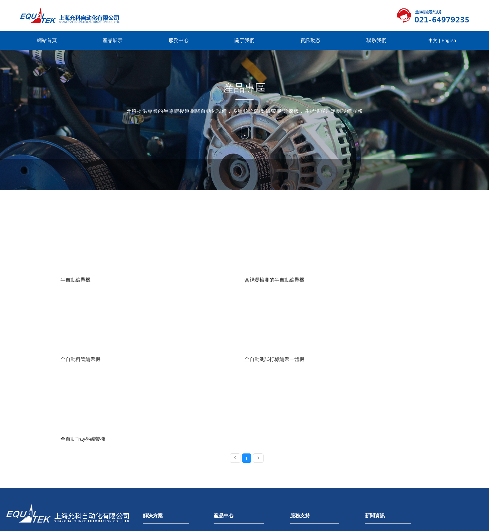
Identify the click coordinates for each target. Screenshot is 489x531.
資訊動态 (310, 40)
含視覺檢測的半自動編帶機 (184, 279)
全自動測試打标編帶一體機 (371, 279)
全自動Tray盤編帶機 (83, 362)
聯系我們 (376, 40)
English (449, 40)
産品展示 (113, 40)
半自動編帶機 (75, 279)
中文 (432, 40)
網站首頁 (47, 40)
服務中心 (179, 40)
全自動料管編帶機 (268, 279)
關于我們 (244, 40)
